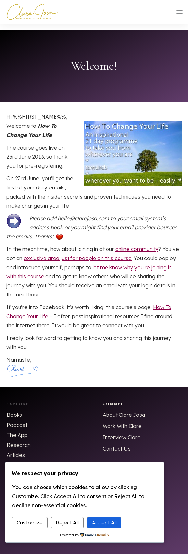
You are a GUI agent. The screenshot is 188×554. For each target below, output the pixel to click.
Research (19, 439)
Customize (30, 522)
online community (136, 243)
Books (14, 408)
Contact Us (117, 442)
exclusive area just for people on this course (78, 252)
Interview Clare (122, 431)
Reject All (67, 522)
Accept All (104, 522)
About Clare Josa (124, 408)
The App (17, 429)
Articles (16, 449)
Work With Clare (122, 419)
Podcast (17, 419)
